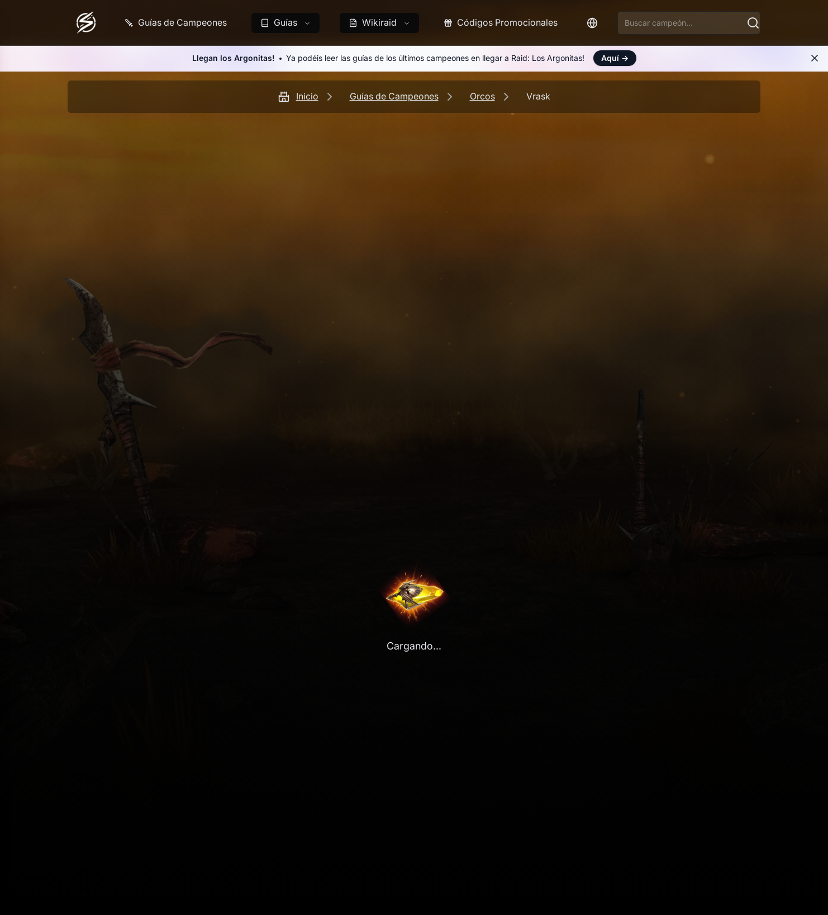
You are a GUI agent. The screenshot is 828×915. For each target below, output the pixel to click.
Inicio (307, 96)
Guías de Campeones (394, 96)
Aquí (615, 58)
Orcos (482, 96)
